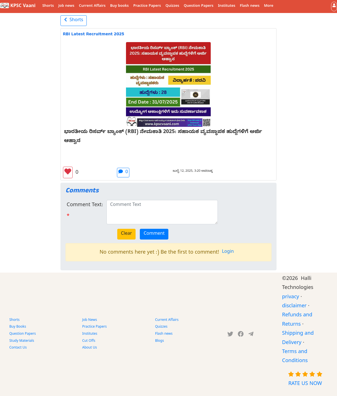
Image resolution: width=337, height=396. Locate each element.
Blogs (159, 341)
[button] (334, 6)
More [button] (268, 6)
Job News (89, 320)
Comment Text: (85, 205)
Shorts (48, 6)
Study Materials (21, 341)
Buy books (119, 6)
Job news (66, 6)
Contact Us (18, 348)
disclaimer (294, 306)
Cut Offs (88, 341)
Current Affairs (92, 6)
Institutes (226, 6)
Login (228, 252)
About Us (89, 348)
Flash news (250, 6)
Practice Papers (147, 6)
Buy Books (17, 327)
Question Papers (198, 6)
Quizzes (172, 6)
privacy (290, 297)
